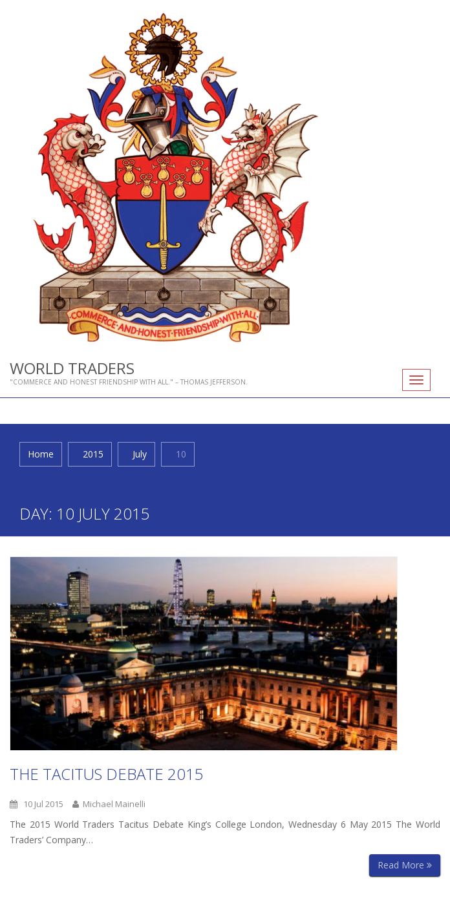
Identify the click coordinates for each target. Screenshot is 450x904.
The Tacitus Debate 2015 (107, 773)
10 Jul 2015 (36, 804)
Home (41, 454)
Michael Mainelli (108, 804)
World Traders (72, 368)
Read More (405, 865)
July (140, 454)
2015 (93, 454)
